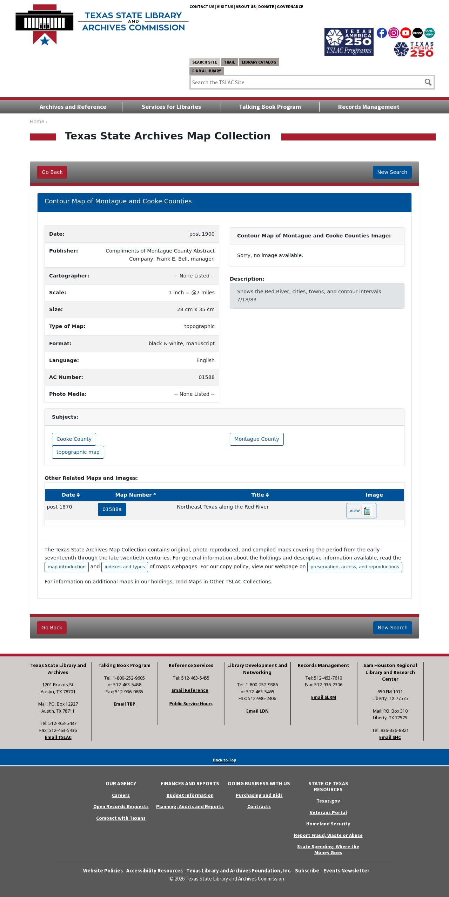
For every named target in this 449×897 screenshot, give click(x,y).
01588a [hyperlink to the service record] (112, 509)
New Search (392, 172)
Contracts (259, 806)
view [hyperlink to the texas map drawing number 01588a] (361, 511)
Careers (121, 795)
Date (68, 495)
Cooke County (74, 439)
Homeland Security (328, 823)
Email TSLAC (58, 737)
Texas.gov (328, 801)
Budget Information (190, 795)
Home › (39, 121)
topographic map (78, 452)
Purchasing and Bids (259, 795)
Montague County (256, 439)
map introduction (67, 566)
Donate (266, 6)
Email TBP (124, 704)
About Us (246, 6)
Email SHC (390, 737)
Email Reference (190, 690)
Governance (290, 6)
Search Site (204, 62)
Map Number (133, 495)
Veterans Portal (328, 812)
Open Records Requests (121, 806)
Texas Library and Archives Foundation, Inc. (238, 870)
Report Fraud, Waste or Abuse (328, 835)
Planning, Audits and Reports (190, 806)
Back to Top (224, 759)
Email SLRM (323, 697)
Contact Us (201, 6)
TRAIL (229, 62)
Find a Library (206, 70)
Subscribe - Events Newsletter (332, 870)
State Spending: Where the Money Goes (328, 849)
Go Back (52, 172)
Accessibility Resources (154, 870)
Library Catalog (259, 62)
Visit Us (225, 6)
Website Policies (103, 870)
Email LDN (257, 711)
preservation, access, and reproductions (354, 566)
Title (258, 495)
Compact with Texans (121, 818)
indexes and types (125, 566)
